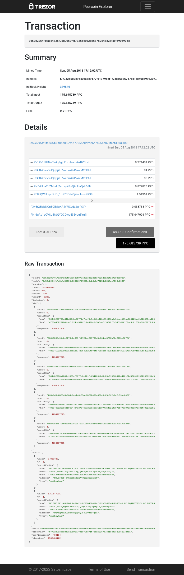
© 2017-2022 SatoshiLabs (50, 569)
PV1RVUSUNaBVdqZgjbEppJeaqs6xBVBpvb (62, 162)
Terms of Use (99, 569)
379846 (65, 87)
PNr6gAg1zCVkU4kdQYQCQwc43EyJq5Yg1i (58, 214)
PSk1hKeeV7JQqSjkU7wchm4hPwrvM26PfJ (62, 170)
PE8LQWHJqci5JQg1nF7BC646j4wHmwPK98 (63, 194)
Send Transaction (141, 569)
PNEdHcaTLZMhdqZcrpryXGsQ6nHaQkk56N (62, 186)
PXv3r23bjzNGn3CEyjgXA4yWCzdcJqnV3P (57, 206)
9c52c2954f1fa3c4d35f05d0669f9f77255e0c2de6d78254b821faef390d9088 (78, 143)
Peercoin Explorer (97, 6)
